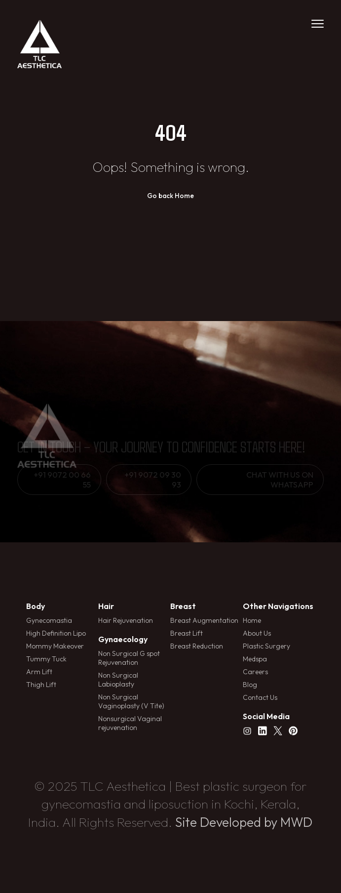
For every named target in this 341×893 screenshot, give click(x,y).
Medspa (255, 658)
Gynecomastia (49, 620)
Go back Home (170, 195)
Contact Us (260, 697)
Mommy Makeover (55, 646)
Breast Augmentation (204, 620)
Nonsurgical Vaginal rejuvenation (130, 723)
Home (252, 620)
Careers (255, 671)
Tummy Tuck (46, 658)
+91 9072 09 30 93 (152, 479)
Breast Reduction (196, 646)
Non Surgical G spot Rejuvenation (129, 658)
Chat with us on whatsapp (279, 479)
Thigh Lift (41, 684)
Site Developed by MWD (243, 822)
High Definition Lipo (56, 633)
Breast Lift (186, 633)
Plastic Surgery (266, 646)
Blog (250, 684)
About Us (257, 633)
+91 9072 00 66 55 (62, 479)
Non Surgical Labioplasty (118, 680)
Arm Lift (39, 671)
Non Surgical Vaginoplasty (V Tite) (131, 701)
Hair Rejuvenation (125, 620)
